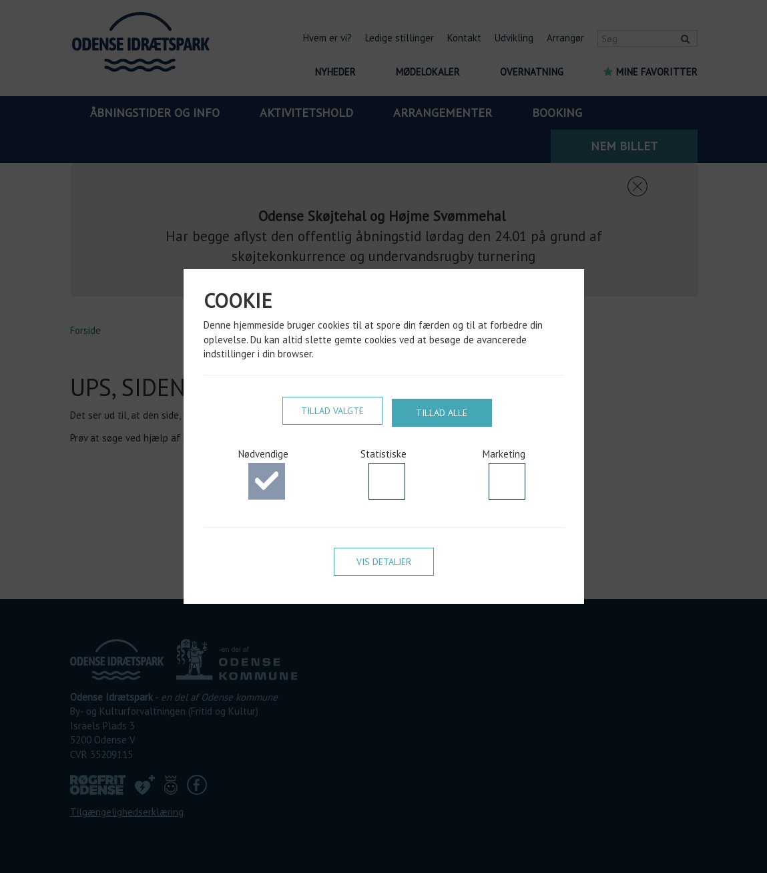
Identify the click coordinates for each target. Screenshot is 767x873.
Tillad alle (441, 411)
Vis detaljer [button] (383, 564)
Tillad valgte (332, 411)
